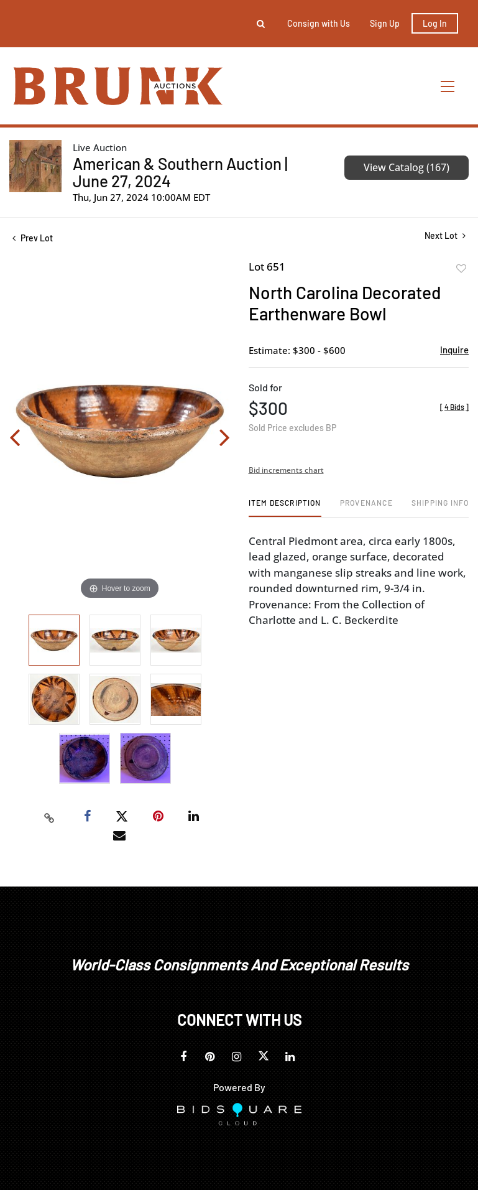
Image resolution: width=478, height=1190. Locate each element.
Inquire (454, 349)
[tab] (285, 507)
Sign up (385, 23)
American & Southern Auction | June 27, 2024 (180, 172)
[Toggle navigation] (448, 86)
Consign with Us (318, 23)
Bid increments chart (286, 470)
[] (454, 406)
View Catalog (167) (406, 167)
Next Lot (445, 235)
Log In (435, 23)
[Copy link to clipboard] (49, 816)
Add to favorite (461, 269)
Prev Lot (32, 238)
